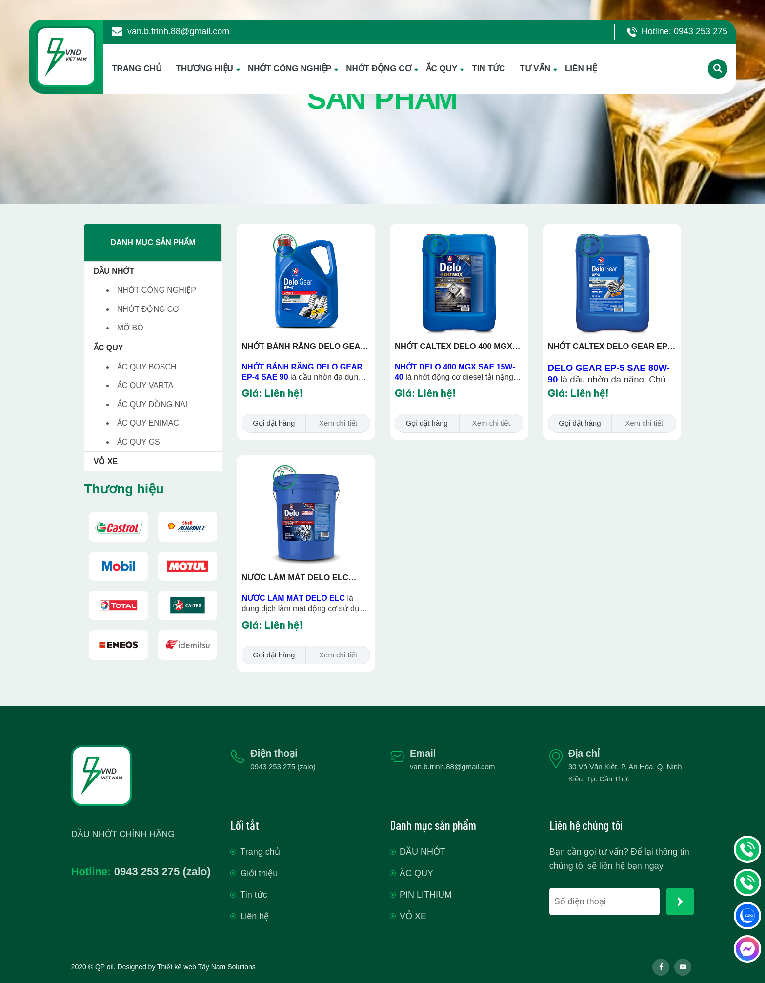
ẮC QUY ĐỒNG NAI (152, 404)
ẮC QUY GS (138, 442)
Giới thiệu (259, 873)
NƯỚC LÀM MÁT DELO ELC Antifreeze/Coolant (295, 578)
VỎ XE (106, 461)
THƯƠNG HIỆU (204, 68)
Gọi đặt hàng (274, 423)
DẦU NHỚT (114, 271)
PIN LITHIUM (426, 895)
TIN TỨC (488, 68)
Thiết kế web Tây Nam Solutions (206, 967)
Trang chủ (260, 852)
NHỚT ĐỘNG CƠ (378, 68)
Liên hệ (254, 916)
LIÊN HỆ (581, 68)
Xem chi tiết (338, 423)
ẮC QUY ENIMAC (148, 423)
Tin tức (253, 895)
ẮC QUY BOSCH (147, 367)
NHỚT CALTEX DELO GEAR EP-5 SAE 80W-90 (611, 347)
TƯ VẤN (535, 68)
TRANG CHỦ (136, 68)
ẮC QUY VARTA (145, 385)
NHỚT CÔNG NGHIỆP (289, 68)
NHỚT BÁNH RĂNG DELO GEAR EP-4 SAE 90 (304, 347)
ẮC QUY (442, 68)
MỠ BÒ (130, 328)
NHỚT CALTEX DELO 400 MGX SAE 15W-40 (453, 347)
